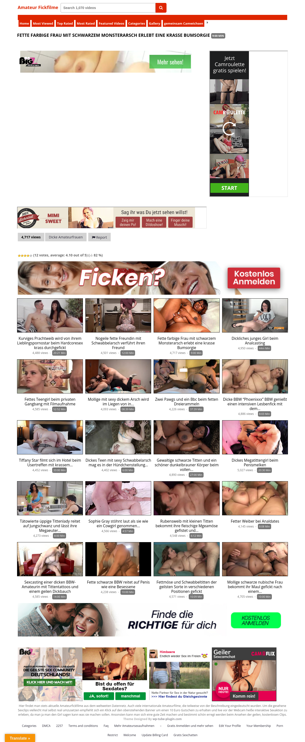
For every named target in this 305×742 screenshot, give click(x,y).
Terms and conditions (83, 721)
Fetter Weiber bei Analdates (255, 516)
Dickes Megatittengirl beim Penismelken (255, 457)
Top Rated (65, 18)
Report (99, 232)
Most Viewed (43, 18)
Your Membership (258, 721)
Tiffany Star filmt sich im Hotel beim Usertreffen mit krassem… (50, 457)
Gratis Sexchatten (185, 730)
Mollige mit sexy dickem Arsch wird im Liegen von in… (118, 396)
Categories (136, 18)
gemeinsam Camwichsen (183, 18)
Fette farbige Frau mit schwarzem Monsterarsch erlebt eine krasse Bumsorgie (186, 338)
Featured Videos (111, 18)
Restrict (113, 730)
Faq (106, 721)
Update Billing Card (155, 730)
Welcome (129, 730)
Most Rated (86, 18)
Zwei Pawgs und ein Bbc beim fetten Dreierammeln (186, 396)
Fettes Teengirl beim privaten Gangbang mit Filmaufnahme (50, 396)
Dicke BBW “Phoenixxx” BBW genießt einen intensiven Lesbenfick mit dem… (255, 399)
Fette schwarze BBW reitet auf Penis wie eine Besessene (118, 579)
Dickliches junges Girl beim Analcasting (255, 336)
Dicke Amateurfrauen (66, 232)
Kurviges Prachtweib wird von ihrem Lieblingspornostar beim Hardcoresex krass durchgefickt (50, 338)
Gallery (154, 18)
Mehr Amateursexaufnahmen (134, 721)
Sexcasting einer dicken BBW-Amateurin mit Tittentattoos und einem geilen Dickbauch (50, 582)
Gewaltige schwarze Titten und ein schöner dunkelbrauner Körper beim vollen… (186, 460)
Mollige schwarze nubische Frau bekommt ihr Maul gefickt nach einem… (255, 582)
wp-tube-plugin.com (167, 714)
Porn (279, 721)
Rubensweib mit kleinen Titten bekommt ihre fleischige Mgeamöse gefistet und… (187, 521)
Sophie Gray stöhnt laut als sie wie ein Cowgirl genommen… (118, 518)
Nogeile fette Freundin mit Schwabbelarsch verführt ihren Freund (118, 338)
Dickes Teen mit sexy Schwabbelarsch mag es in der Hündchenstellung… (118, 457)
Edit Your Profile (230, 721)
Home (24, 18)
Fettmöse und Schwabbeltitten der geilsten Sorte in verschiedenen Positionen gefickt (187, 582)
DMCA (46, 721)
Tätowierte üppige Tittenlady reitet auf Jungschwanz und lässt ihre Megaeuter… (50, 521)
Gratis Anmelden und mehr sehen (190, 721)
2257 (59, 721)
